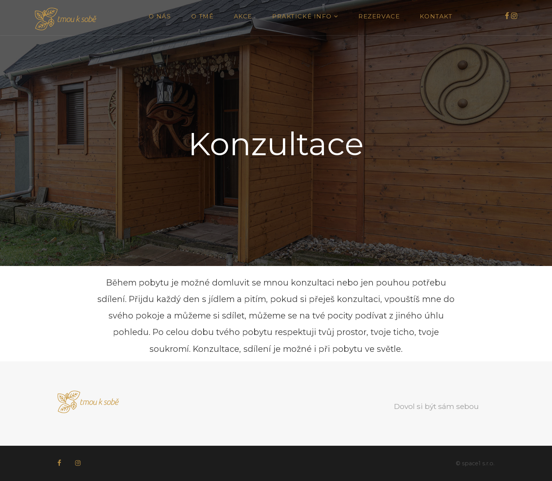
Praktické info (305, 16)
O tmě (202, 16)
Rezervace (379, 16)
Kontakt (436, 16)
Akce (243, 16)
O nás (160, 16)
